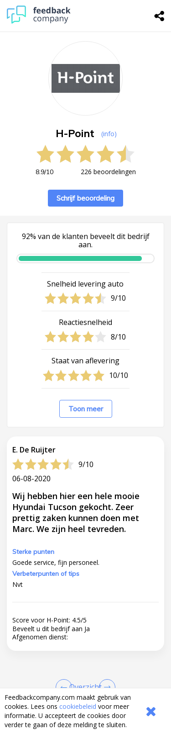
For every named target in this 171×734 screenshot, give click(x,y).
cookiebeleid (77, 706)
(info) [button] (109, 133)
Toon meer (85, 408)
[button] (85, 628)
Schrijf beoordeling (85, 198)
